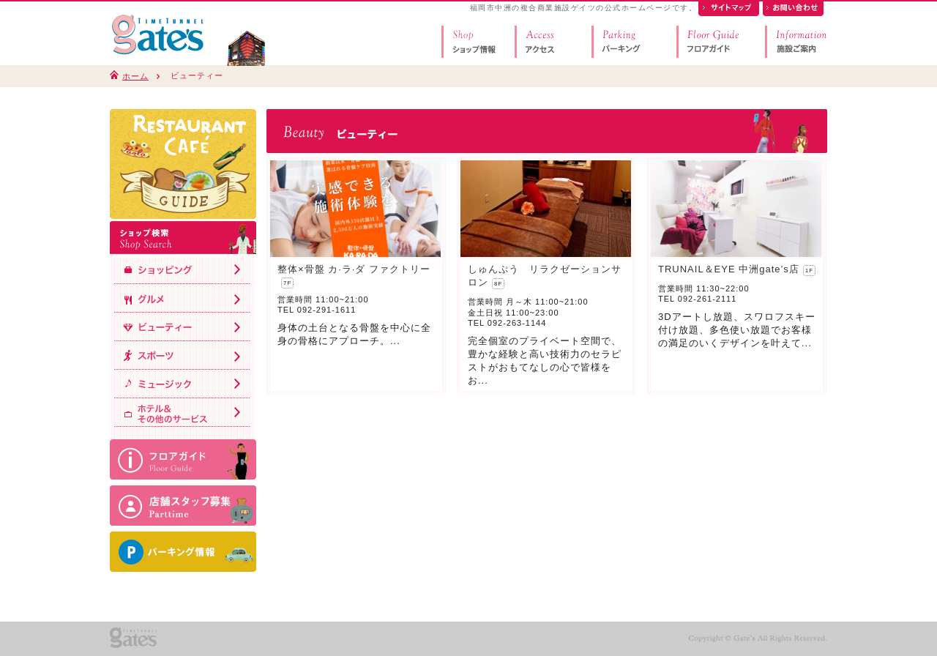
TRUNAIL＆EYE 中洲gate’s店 (728, 269)
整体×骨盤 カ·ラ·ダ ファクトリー (353, 269)
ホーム (135, 76)
